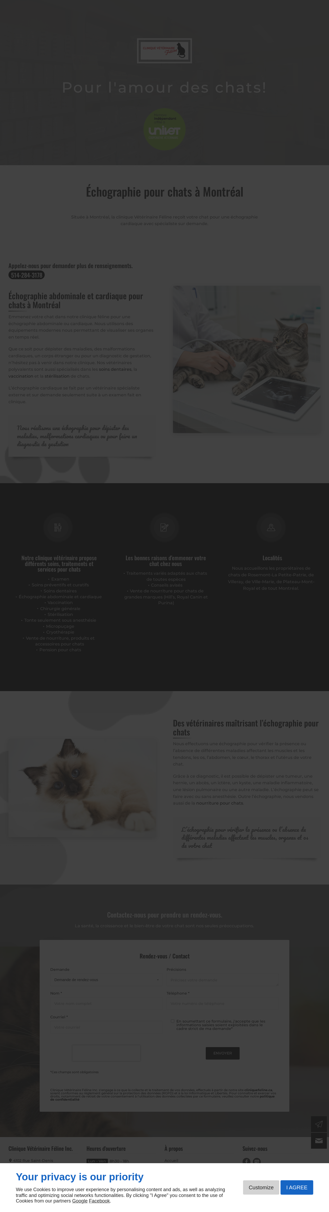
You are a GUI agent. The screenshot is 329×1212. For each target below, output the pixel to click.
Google (80, 1201)
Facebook (99, 1201)
